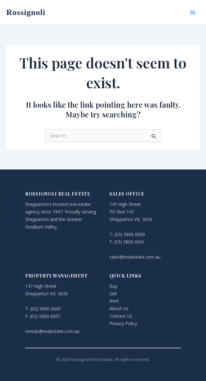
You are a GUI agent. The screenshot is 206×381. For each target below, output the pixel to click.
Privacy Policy (123, 323)
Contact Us (120, 316)
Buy (113, 286)
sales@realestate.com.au (134, 257)
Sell (112, 294)
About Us (118, 308)
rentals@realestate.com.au (52, 331)
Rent (114, 301)
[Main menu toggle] (193, 12)
